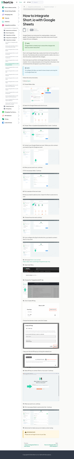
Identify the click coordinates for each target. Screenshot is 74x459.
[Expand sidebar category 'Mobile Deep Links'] (18, 106)
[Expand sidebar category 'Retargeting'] (18, 108)
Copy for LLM (26, 30)
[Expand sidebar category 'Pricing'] (18, 119)
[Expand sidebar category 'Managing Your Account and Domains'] (18, 112)
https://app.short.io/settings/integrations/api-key (36, 261)
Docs (20, 2)
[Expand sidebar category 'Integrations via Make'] (18, 35)
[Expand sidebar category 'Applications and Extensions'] (18, 30)
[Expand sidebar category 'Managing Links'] (18, 14)
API (24, 2)
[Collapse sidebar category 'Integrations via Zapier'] (18, 40)
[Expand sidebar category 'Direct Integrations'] (18, 33)
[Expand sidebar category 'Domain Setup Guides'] (18, 11)
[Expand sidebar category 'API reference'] (18, 115)
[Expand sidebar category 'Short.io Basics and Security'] (18, 7)
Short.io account (34, 259)
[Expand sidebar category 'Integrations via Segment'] (18, 37)
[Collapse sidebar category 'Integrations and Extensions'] (18, 25)
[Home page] (24, 7)
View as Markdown (34, 30)
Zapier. (29, 81)
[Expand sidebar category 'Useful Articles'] (18, 122)
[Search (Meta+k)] (37, 2)
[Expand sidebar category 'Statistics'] (18, 21)
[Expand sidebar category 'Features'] (18, 18)
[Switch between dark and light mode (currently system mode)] (17, 2)
